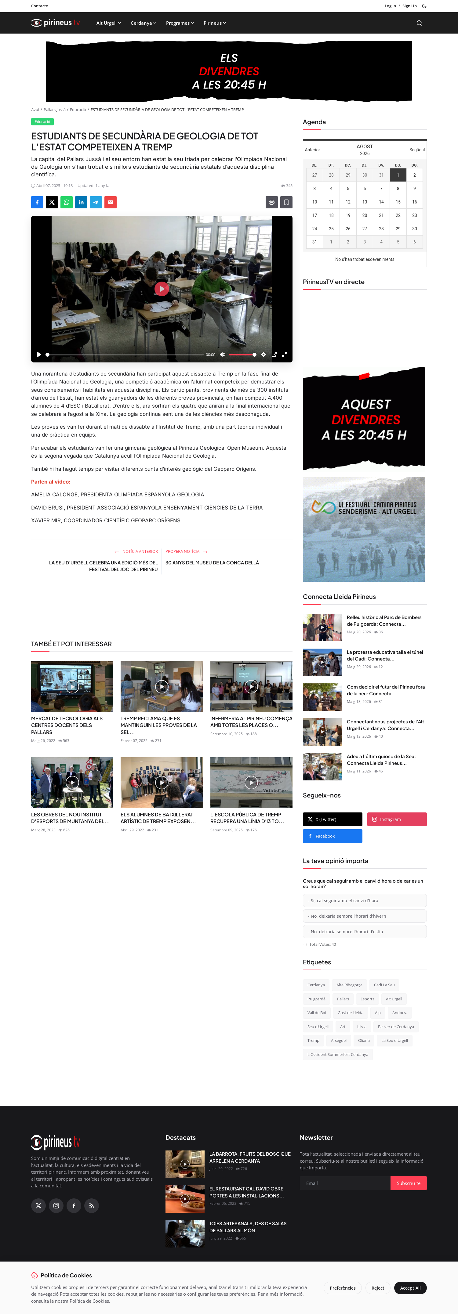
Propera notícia (186, 551)
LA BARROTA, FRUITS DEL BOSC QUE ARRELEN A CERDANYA (250, 1157)
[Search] (419, 23)
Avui (35, 109)
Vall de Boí (316, 1012)
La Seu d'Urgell (394, 1040)
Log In (390, 6)
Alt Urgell (109, 23)
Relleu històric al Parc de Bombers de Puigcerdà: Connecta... (384, 620)
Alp (378, 1012)
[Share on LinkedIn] (81, 202)
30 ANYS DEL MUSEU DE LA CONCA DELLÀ (212, 562)
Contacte (39, 6)
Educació (78, 109)
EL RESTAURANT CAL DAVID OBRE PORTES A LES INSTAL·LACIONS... (246, 1192)
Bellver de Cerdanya (396, 1026)
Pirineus (215, 23)
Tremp (313, 1040)
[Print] (272, 202)
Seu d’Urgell (318, 1026)
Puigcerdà (316, 999)
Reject (378, 1288)
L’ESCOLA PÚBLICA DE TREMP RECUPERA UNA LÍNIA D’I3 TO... (247, 817)
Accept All (410, 1288)
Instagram (386, 819)
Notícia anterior (136, 551)
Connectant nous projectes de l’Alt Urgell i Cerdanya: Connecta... (385, 724)
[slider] (124, 355)
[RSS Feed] (91, 1205)
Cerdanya (144, 23)
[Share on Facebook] (37, 202)
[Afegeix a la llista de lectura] (286, 202)
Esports (367, 999)
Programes (180, 23)
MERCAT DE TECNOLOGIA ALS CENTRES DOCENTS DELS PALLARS (67, 725)
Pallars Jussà (55, 109)
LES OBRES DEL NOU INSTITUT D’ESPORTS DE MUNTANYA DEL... (70, 817)
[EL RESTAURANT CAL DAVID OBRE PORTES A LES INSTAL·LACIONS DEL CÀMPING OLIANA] (185, 1199)
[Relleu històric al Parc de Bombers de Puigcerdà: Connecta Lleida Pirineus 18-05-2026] (322, 627)
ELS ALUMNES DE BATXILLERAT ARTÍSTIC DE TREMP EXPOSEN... (158, 817)
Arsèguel (339, 1040)
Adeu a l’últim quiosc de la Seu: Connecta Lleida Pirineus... (381, 759)
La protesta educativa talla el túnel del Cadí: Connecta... (385, 655)
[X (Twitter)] (38, 1205)
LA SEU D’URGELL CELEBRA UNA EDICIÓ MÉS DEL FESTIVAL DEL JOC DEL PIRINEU (103, 566)
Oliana (364, 1040)
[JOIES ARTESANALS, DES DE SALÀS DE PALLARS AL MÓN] (185, 1233)
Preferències (343, 1288)
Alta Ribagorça (349, 985)
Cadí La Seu (384, 985)
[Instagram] (56, 1205)
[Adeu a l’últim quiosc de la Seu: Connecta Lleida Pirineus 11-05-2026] (322, 766)
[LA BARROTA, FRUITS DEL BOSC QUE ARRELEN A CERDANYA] (185, 1164)
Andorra (399, 1012)
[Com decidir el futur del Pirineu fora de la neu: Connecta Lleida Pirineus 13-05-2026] (322, 697)
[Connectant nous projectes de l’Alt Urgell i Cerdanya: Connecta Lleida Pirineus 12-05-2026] (322, 732)
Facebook (321, 836)
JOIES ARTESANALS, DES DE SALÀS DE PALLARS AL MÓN (248, 1226)
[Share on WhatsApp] (66, 202)
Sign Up (409, 6)
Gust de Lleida (350, 1012)
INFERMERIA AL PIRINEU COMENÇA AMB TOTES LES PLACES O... (251, 721)
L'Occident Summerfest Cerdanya (337, 1054)
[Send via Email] (110, 202)
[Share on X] (52, 202)
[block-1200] (229, 71)
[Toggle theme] (424, 6)
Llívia (361, 1026)
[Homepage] (55, 23)
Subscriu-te (408, 1183)
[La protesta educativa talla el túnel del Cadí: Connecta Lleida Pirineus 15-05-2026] (322, 662)
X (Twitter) (322, 819)
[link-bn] (161, 609)
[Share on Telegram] (96, 202)
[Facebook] (74, 1205)
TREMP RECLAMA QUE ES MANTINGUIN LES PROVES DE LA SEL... (159, 725)
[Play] (39, 354)
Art (343, 1026)
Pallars (343, 999)
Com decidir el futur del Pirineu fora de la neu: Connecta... (386, 690)
